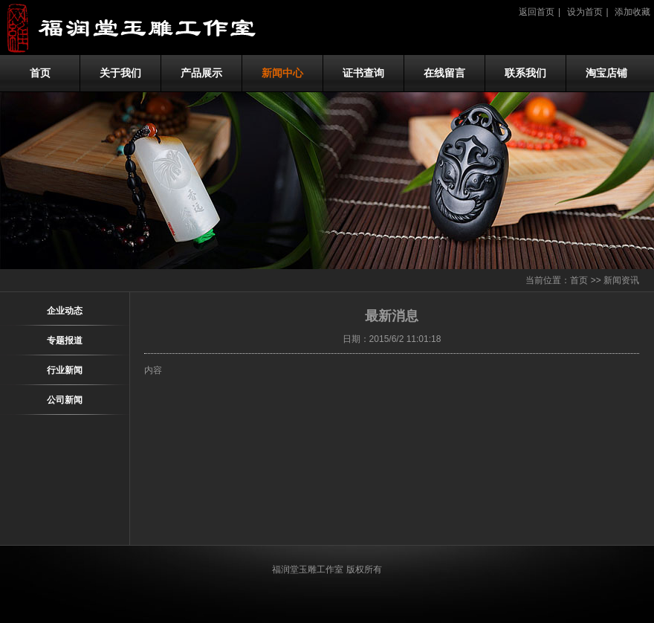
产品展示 (201, 73)
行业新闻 (64, 370)
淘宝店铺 (606, 73)
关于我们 (120, 73)
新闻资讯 (621, 280)
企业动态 (64, 311)
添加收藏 (632, 12)
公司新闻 (64, 400)
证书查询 (363, 73)
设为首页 (585, 12)
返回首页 (536, 12)
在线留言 (444, 73)
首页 (40, 73)
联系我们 (525, 73)
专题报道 (64, 340)
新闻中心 (282, 73)
